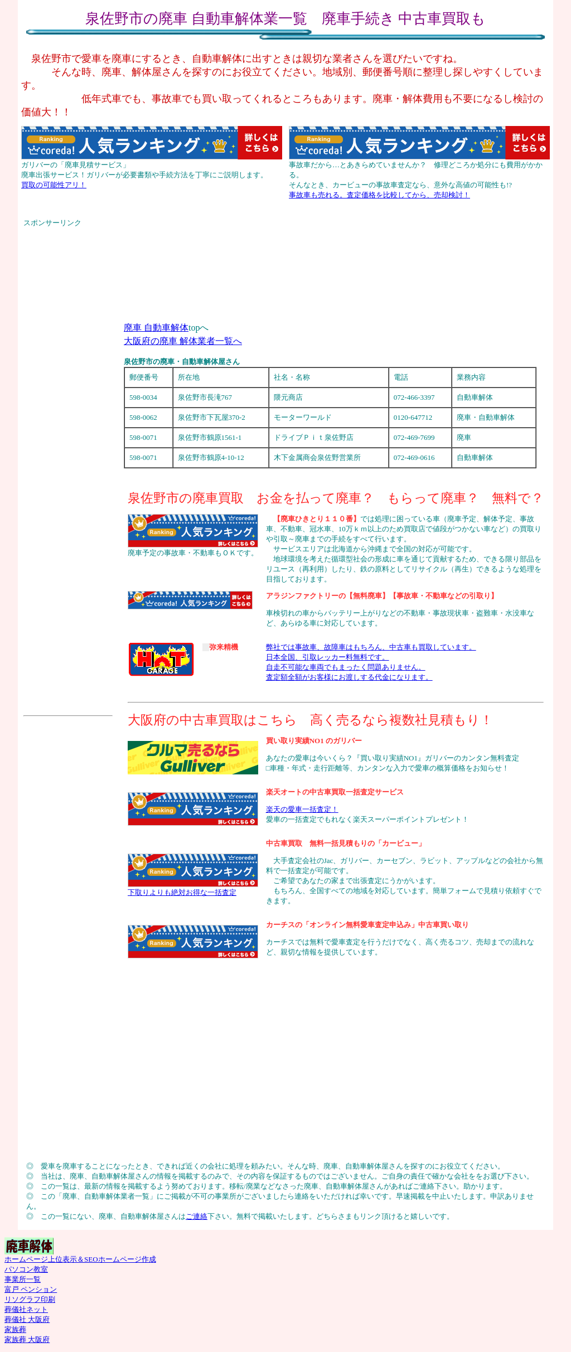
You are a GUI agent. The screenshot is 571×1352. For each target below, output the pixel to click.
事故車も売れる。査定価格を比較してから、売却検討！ (379, 195)
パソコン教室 (26, 1269)
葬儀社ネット (26, 1309)
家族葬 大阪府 (27, 1339)
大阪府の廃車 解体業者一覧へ (183, 341)
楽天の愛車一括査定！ (302, 809)
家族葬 (15, 1329)
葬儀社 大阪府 (27, 1319)
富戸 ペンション (30, 1289)
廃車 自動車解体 (156, 327)
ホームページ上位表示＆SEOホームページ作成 (80, 1259)
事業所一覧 (22, 1279)
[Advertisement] (285, 232)
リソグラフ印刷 (29, 1299)
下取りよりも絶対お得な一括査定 (182, 892)
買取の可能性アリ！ (53, 185)
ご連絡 (196, 1216)
